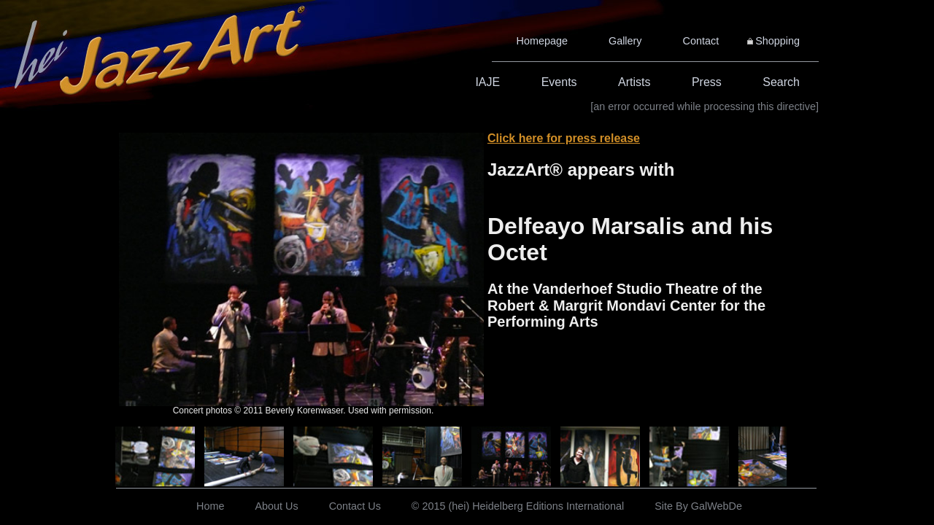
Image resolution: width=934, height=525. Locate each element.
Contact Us (355, 506)
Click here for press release (563, 138)
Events (559, 82)
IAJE (487, 82)
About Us (276, 506)
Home (210, 506)
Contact (701, 41)
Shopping (777, 41)
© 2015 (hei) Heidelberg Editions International (518, 506)
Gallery (625, 41)
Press (707, 82)
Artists (634, 82)
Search (781, 82)
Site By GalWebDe (698, 506)
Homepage (542, 41)
